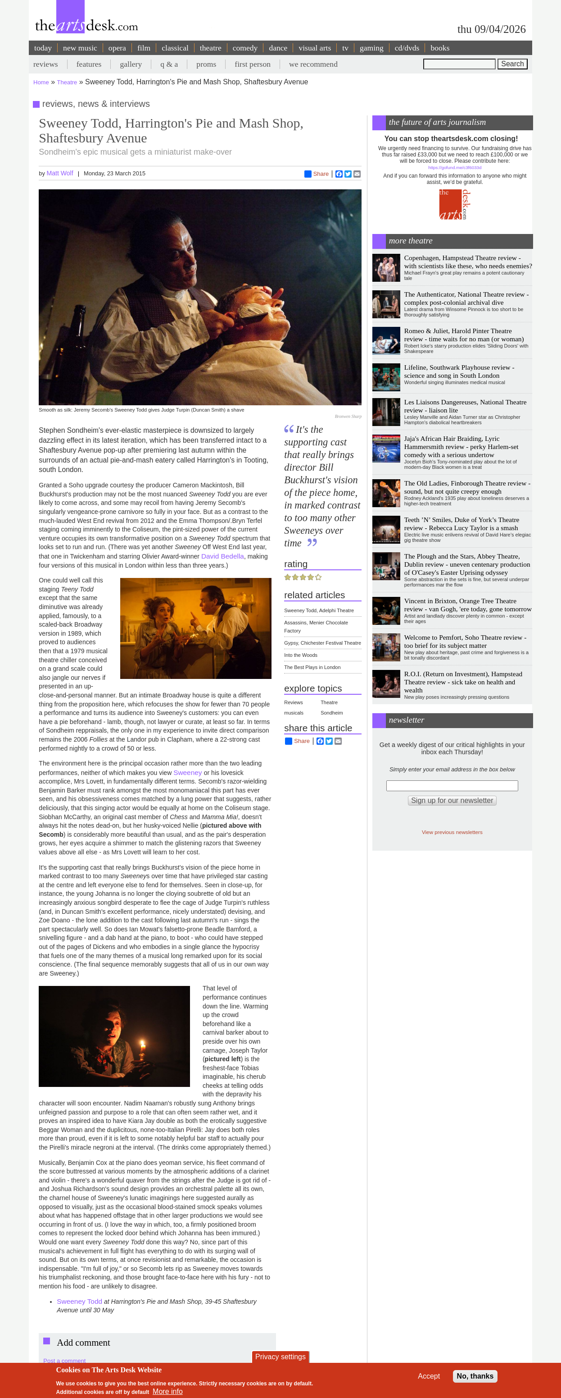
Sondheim (332, 712)
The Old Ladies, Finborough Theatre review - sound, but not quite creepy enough (467, 487)
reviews (45, 64)
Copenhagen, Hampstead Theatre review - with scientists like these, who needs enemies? (468, 262)
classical (175, 47)
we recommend (313, 64)
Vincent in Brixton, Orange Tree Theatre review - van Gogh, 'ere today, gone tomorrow (468, 605)
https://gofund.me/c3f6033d (454, 167)
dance (278, 47)
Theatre (67, 82)
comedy (245, 47)
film (143, 47)
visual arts (315, 47)
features (89, 64)
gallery (131, 64)
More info (168, 1391)
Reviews (293, 702)
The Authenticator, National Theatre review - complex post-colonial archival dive (466, 298)
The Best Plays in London (312, 667)
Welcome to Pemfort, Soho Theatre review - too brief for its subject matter (465, 641)
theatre (211, 47)
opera (117, 47)
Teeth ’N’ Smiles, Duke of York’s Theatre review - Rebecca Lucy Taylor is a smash (462, 524)
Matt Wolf (59, 173)
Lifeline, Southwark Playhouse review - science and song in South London (459, 371)
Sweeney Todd (79, 1301)
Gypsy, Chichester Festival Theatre (322, 643)
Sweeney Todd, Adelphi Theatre (319, 610)
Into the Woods (300, 655)
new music (80, 47)
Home (41, 82)
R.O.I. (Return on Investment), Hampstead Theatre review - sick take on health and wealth (463, 682)
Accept (429, 1376)
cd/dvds (407, 47)
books (439, 47)
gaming (372, 47)
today (43, 47)
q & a (169, 64)
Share (316, 174)
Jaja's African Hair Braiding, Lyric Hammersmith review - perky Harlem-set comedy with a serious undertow (461, 446)
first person (253, 64)
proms (206, 64)
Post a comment (64, 1360)
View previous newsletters (452, 832)
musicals (293, 712)
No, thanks (475, 1376)
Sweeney (188, 772)
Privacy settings (280, 1357)
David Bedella (222, 556)
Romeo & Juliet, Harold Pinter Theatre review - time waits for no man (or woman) (464, 335)
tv (345, 47)
